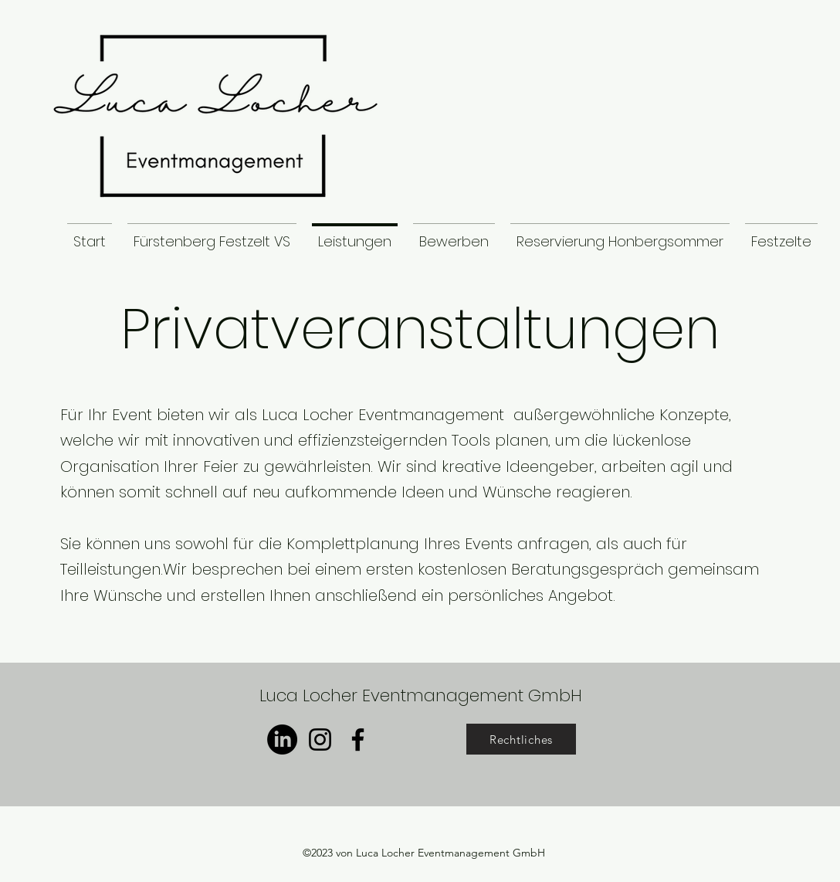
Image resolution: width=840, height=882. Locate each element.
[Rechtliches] (521, 739)
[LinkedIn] (282, 739)
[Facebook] (358, 739)
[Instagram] (320, 739)
